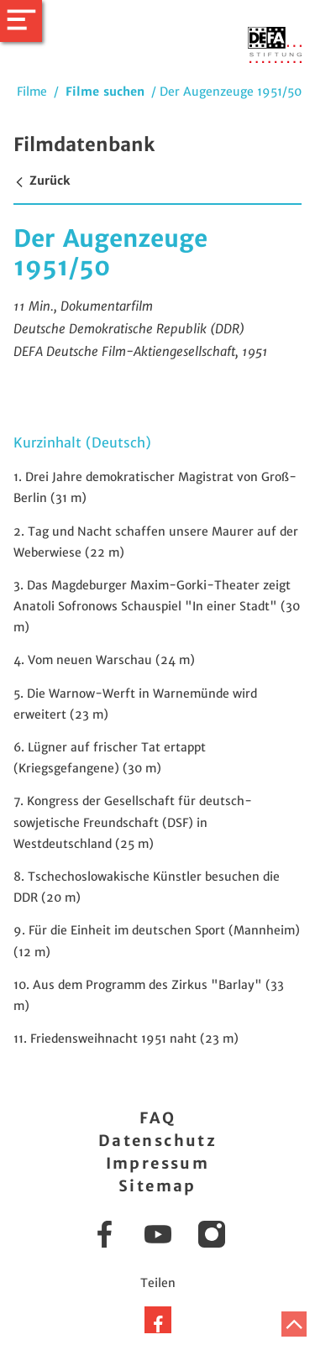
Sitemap (157, 1186)
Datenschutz (157, 1140)
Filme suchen (105, 91)
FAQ (157, 1118)
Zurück (41, 180)
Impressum (158, 1163)
